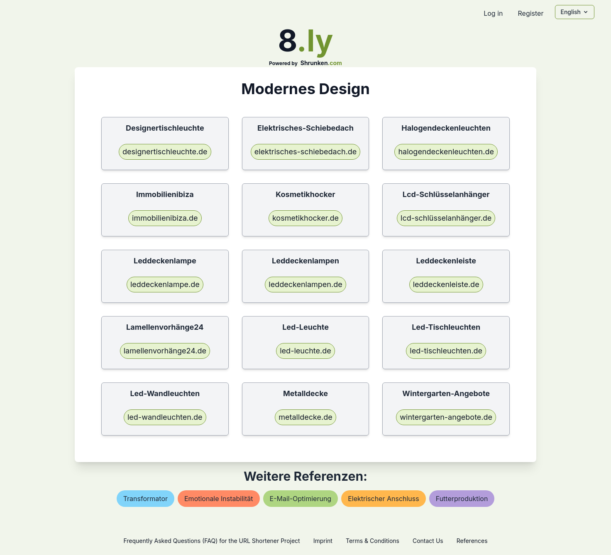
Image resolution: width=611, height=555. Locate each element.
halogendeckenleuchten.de (446, 151)
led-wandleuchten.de (165, 417)
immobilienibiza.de (165, 218)
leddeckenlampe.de (165, 284)
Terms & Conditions (372, 540)
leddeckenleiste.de (446, 284)
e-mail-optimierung (301, 498)
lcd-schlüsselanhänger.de (446, 218)
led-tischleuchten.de (446, 350)
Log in (493, 13)
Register (530, 13)
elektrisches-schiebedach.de (305, 151)
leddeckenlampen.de (305, 284)
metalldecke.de (305, 417)
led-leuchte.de (305, 350)
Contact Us (428, 540)
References (472, 540)
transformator (145, 498)
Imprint (322, 540)
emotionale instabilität (218, 498)
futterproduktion (462, 498)
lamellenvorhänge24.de (165, 350)
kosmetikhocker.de (305, 218)
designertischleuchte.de (165, 151)
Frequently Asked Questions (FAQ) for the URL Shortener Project (211, 540)
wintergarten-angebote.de (446, 417)
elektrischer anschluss (383, 498)
